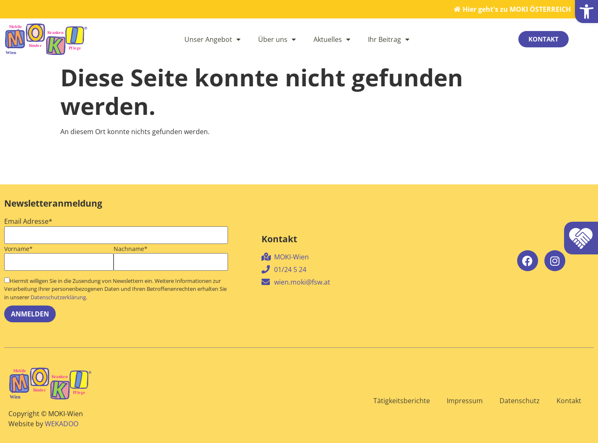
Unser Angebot (212, 39)
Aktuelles (331, 39)
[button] (586, 11)
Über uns (277, 39)
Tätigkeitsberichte (401, 400)
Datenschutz (520, 400)
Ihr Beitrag (388, 39)
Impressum (465, 400)
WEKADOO (61, 423)
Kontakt (569, 400)
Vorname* (18, 249)
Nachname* (131, 249)
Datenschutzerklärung (58, 297)
